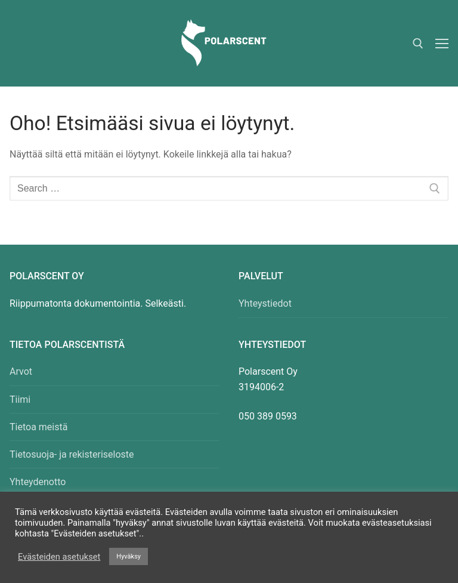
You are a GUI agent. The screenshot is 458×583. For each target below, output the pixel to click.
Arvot (21, 371)
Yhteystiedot (265, 303)
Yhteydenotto (38, 482)
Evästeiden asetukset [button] (59, 556)
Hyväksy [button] (128, 556)
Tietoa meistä (38, 427)
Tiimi (20, 399)
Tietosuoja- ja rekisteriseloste (72, 454)
